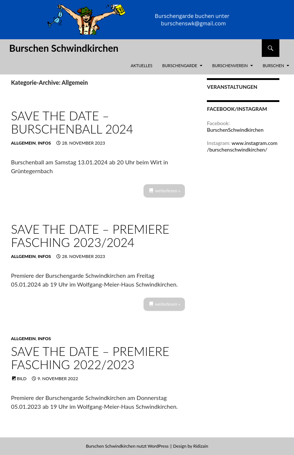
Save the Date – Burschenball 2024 (72, 122)
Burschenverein (230, 65)
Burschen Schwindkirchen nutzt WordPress (127, 446)
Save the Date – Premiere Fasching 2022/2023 (90, 358)
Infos (44, 143)
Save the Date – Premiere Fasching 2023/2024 (90, 236)
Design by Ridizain (190, 446)
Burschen (273, 65)
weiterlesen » (167, 190)
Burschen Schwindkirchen (63, 48)
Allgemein (23, 143)
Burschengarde (179, 65)
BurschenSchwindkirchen (235, 130)
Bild (21, 378)
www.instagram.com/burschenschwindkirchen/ (242, 146)
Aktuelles (141, 65)
